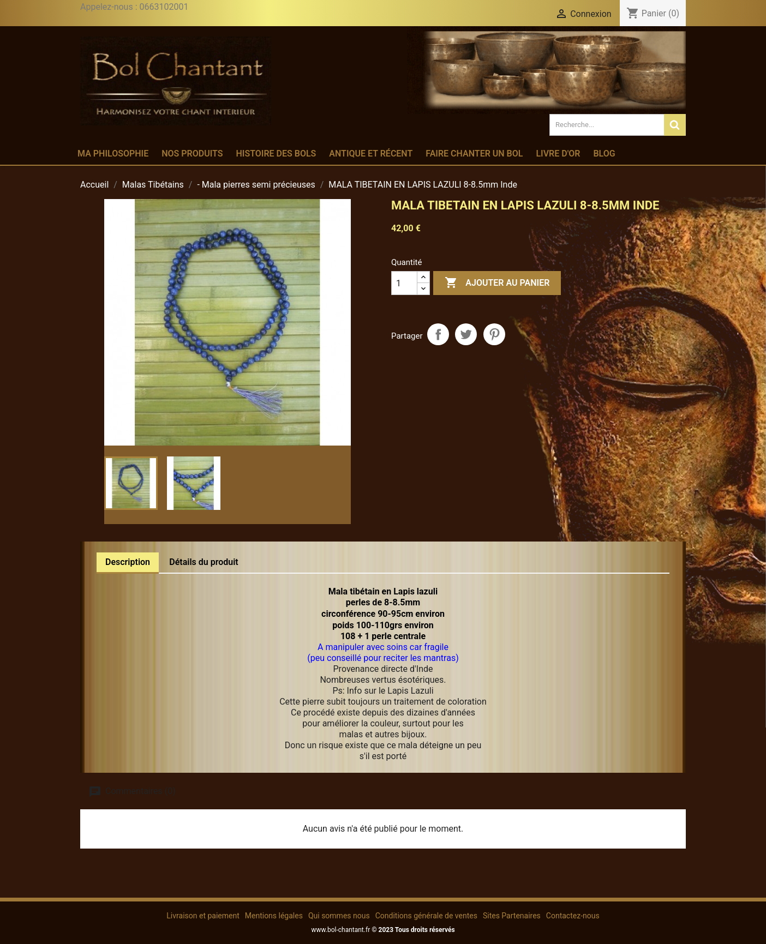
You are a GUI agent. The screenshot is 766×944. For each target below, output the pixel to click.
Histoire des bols (276, 153)
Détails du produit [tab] (203, 562)
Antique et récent (370, 153)
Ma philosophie (112, 153)
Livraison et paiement (202, 915)
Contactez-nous (573, 915)
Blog (604, 153)
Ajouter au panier (497, 283)
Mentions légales (274, 915)
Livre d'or (558, 153)
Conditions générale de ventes (426, 915)
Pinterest (494, 334)
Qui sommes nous (339, 915)
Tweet (466, 334)
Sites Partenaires (512, 915)
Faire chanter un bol (474, 153)
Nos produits (192, 153)
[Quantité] (404, 283)
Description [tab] (127, 562)
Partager (438, 334)
